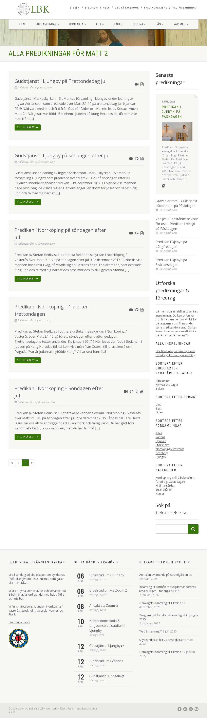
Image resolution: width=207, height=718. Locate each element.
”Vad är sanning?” (150, 631)
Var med (180, 24)
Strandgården (164, 489)
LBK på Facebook (127, 7)
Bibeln (75, 7)
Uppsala (161, 441)
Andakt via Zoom (102, 605)
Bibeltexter (163, 381)
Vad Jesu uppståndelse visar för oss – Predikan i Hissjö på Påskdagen (177, 224)
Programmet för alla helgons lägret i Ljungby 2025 (168, 617)
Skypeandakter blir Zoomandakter (161, 640)
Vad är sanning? (184, 7)
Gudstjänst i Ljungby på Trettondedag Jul (61, 81)
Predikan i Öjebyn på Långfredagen (171, 244)
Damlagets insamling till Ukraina (160, 603)
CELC (106, 7)
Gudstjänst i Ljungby (104, 645)
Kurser (160, 493)
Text (159, 408)
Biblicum (91, 7)
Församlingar (47, 24)
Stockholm (163, 445)
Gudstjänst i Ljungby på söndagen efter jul (62, 155)
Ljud (158, 404)
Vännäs (160, 437)
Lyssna (139, 24)
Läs (159, 24)
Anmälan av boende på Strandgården (163, 575)
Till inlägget (27, 127)
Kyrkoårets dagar (167, 384)
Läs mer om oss (19, 622)
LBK (100, 24)
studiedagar (176, 482)
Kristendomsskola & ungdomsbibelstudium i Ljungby (107, 625)
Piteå (159, 433)
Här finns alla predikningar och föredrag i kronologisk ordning (175, 353)
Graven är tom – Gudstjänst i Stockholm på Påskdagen (176, 203)
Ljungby (161, 457)
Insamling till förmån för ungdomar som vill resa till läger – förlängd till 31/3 (167, 589)
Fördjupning (163, 477)
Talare (160, 389)
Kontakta (77, 24)
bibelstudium (186, 477)
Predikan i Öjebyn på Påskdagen (172, 112)
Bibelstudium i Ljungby (106, 575)
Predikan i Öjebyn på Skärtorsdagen (171, 262)
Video (159, 412)
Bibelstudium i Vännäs (106, 661)
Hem (22, 24)
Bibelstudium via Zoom (106, 590)
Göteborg (162, 453)
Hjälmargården (165, 485)
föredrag (161, 482)
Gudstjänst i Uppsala (105, 676)
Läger (118, 24)
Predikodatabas (155, 7)
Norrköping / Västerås (170, 449)
